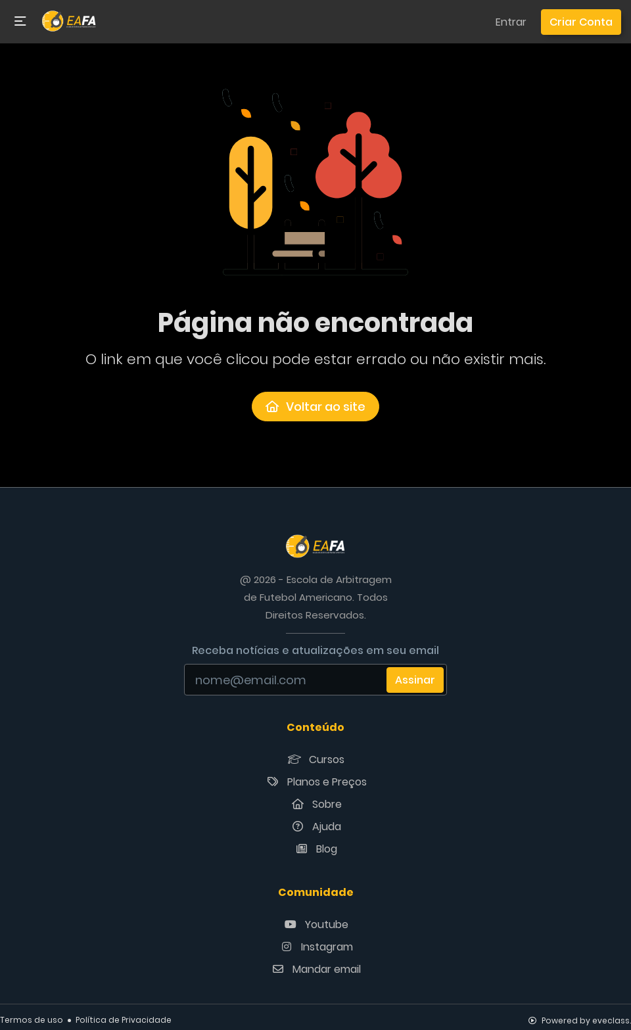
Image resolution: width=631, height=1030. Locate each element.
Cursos (315, 759)
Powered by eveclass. (579, 1020)
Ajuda (315, 826)
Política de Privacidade (124, 1019)
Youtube (315, 924)
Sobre (316, 804)
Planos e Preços (316, 781)
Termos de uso (31, 1019)
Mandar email (315, 969)
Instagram (316, 946)
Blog (315, 848)
